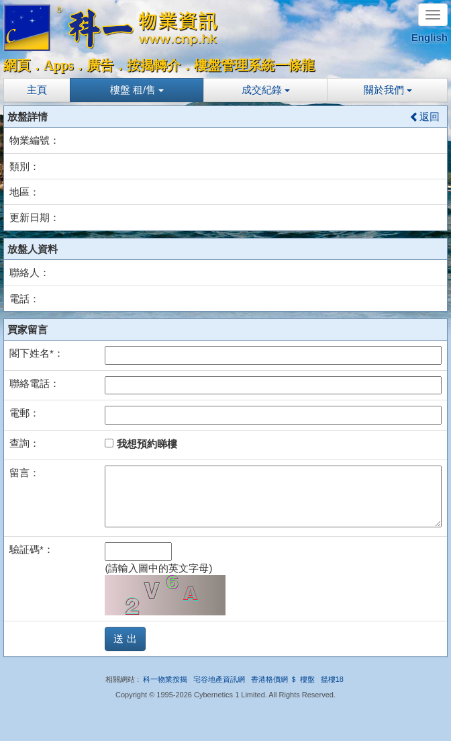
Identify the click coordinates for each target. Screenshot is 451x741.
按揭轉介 (154, 65)
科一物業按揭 (165, 679)
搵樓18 (332, 679)
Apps (58, 65)
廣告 (100, 65)
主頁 (37, 89)
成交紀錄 (266, 89)
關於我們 (388, 89)
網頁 (16, 65)
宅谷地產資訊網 (219, 679)
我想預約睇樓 (141, 443)
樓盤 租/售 (137, 89)
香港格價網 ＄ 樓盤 (282, 679)
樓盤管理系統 (234, 65)
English (429, 37)
